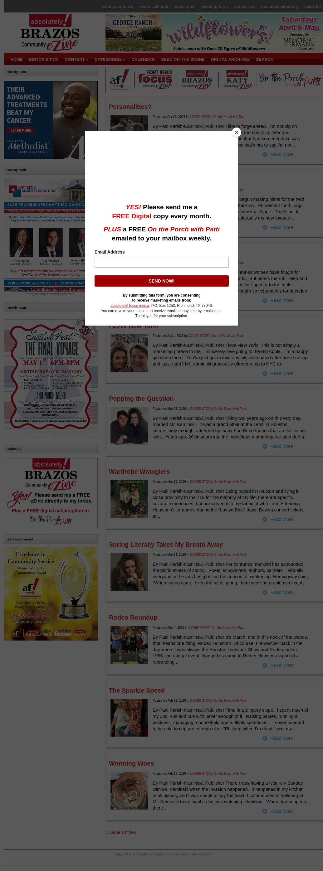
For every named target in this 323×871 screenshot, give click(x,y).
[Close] (236, 132)
